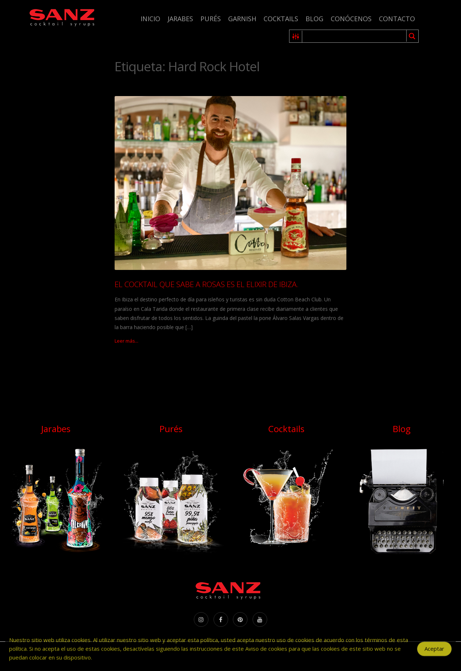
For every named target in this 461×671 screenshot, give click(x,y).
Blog (314, 18)
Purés (210, 18)
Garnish (242, 18)
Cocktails (281, 18)
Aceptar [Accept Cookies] (434, 651)
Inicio (150, 18)
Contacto (397, 18)
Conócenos (351, 18)
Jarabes (180, 18)
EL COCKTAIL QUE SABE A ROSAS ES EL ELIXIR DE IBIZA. (207, 284)
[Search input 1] (354, 36)
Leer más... (126, 341)
